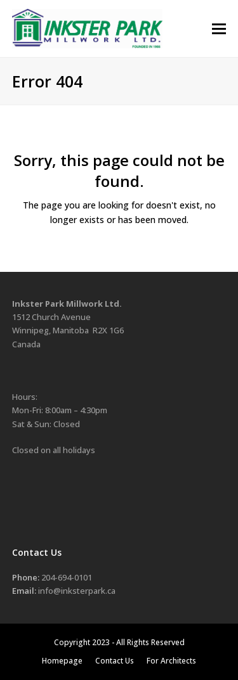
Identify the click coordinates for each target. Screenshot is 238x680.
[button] (219, 28)
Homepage (62, 660)
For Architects (171, 660)
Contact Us (114, 660)
